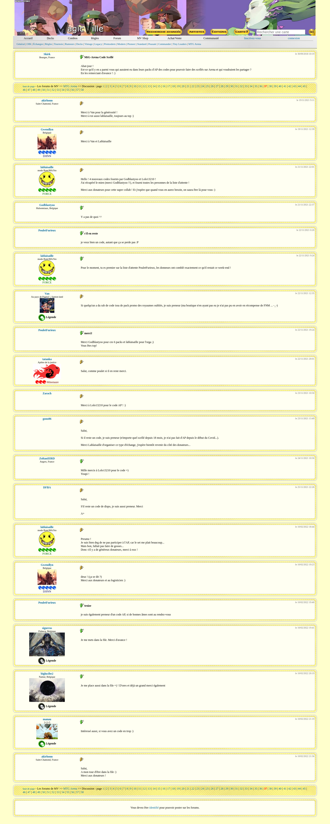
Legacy (98, 44)
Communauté (211, 38)
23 (197, 86)
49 (38, 89)
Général (21, 44)
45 (304, 86)
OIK (29, 44)
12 (144, 86)
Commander (164, 44)
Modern (121, 44)
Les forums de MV (48, 86)
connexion (294, 38)
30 (231, 86)
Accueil (28, 38)
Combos (72, 38)
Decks (50, 38)
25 (207, 86)
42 (289, 86)
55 (67, 89)
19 (178, 86)
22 (192, 86)
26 (212, 86)
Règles (95, 38)
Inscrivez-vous (252, 38)
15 (158, 86)
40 (279, 86)
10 (134, 86)
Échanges (38, 44)
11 (139, 86)
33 (246, 86)
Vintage (89, 44)
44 (299, 86)
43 (294, 86)
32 (241, 86)
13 (149, 86)
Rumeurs (70, 44)
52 (53, 89)
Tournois (58, 44)
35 (255, 86)
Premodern (109, 44)
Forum (117, 38)
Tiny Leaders (180, 44)
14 (154, 86)
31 (236, 86)
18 (173, 86)
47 (29, 89)
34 (251, 86)
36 (260, 86)
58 (82, 89)
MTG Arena (194, 44)
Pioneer (131, 44)
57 (77, 89)
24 (202, 86)
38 (270, 86)
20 (183, 86)
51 (48, 89)
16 (163, 86)
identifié (154, 807)
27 (217, 86)
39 (275, 86)
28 (222, 86)
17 (168, 86)
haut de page (29, 86)
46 (24, 89)
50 (43, 89)
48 (33, 89)
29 (226, 86)
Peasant (152, 44)
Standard (141, 44)
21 (188, 86)
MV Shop (142, 38)
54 (62, 89)
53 (58, 89)
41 (284, 86)
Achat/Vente (174, 38)
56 (72, 89)
